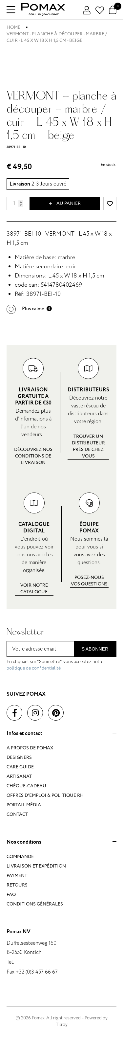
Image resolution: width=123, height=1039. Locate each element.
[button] (29, 308)
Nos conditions (61, 842)
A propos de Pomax (30, 748)
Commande (20, 856)
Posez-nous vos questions (89, 580)
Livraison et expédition (36, 866)
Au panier (65, 203)
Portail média (24, 805)
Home (13, 27)
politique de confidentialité (34, 668)
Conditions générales (35, 904)
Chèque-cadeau (26, 786)
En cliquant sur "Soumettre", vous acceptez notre (55, 664)
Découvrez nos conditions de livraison (33, 456)
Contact (17, 814)
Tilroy (62, 1024)
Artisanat (19, 776)
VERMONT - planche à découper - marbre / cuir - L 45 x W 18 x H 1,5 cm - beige (57, 37)
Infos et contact (61, 733)
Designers (19, 757)
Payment (17, 875)
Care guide (20, 767)
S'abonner (95, 649)
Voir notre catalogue (34, 588)
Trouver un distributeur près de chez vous (88, 446)
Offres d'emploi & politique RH (45, 795)
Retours (17, 885)
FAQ (11, 894)
